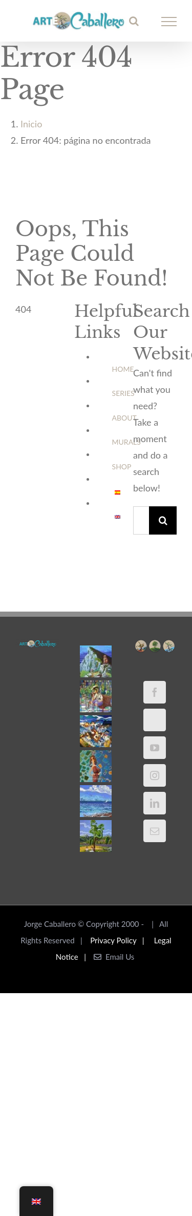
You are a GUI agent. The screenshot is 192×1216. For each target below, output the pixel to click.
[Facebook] (154, 692)
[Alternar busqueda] (134, 21)
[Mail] (154, 831)
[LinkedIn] (154, 803)
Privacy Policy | (119, 940)
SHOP (122, 466)
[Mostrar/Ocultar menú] (169, 21)
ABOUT (124, 417)
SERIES (123, 393)
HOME (123, 369)
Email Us (114, 956)
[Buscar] (163, 520)
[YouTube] (154, 747)
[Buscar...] (141, 520)
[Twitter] (154, 720)
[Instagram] (154, 775)
